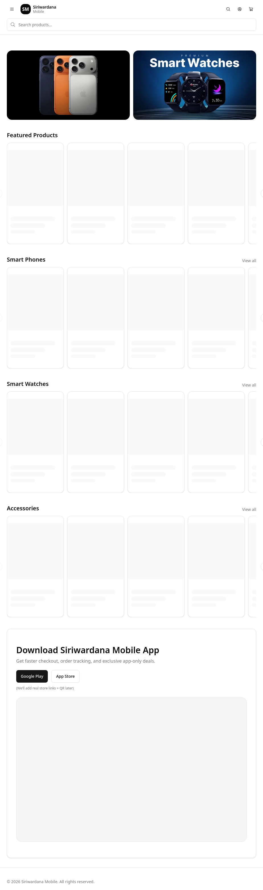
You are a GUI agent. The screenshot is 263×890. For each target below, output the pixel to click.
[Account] (240, 9)
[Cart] (251, 9)
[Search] (228, 9)
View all (249, 260)
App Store (65, 676)
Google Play (32, 676)
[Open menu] (12, 9)
